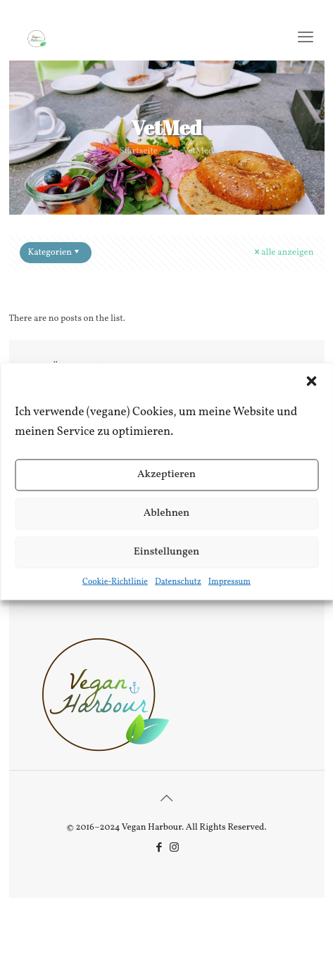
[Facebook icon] (159, 848)
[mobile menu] (306, 39)
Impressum (229, 581)
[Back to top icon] (167, 799)
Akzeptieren (166, 474)
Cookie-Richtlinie (115, 581)
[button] (311, 381)
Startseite (139, 151)
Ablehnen (167, 513)
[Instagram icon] (174, 848)
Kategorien (55, 252)
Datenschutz (178, 581)
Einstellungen (167, 552)
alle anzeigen (282, 252)
